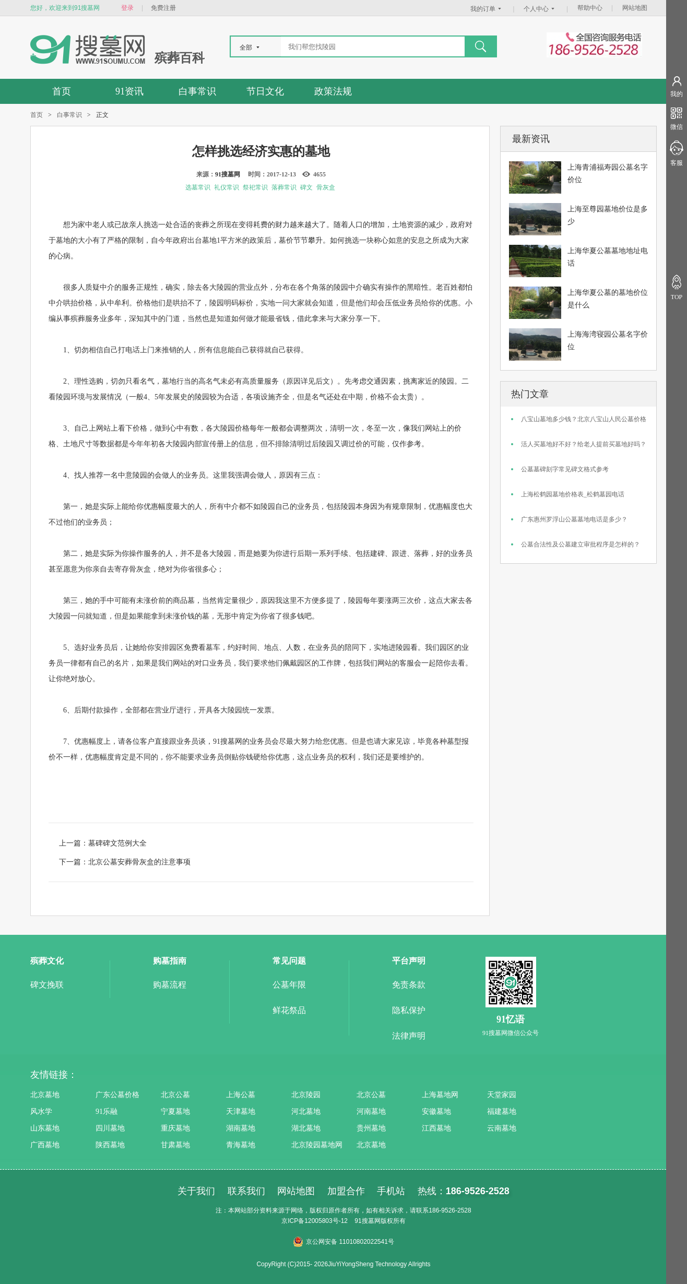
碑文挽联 (47, 984)
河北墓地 (306, 1111)
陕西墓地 (110, 1145)
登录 (127, 7)
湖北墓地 (306, 1128)
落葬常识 (284, 187)
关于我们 (196, 1191)
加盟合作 (346, 1191)
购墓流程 (169, 984)
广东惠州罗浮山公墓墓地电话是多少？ (574, 519)
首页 (61, 91)
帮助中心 (589, 7)
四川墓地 (110, 1128)
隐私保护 (408, 1010)
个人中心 (540, 9)
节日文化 (265, 91)
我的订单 (487, 9)
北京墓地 (45, 1095)
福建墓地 (501, 1111)
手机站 (391, 1191)
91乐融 (106, 1111)
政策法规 (333, 91)
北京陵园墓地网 (316, 1145)
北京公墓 (175, 1095)
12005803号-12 (326, 1220)
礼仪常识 (226, 187)
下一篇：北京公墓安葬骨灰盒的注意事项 (125, 862)
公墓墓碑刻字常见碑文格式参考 (565, 469)
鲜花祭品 (289, 1010)
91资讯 (129, 91)
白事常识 (197, 91)
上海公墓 (240, 1095)
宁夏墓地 (175, 1111)
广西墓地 (45, 1145)
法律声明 (408, 1035)
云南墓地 (501, 1128)
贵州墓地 (371, 1128)
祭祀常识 (255, 187)
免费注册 (163, 7)
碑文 (306, 187)
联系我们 (246, 1191)
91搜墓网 (227, 174)
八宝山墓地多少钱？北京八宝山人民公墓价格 (583, 419)
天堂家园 (501, 1095)
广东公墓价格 (117, 1095)
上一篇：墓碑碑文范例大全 (103, 843)
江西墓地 (436, 1128)
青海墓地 (240, 1145)
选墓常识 (197, 187)
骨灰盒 (325, 187)
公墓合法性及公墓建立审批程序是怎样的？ (580, 544)
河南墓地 (371, 1111)
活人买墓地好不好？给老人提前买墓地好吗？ (583, 444)
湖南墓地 (240, 1128)
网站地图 (634, 7)
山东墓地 (45, 1128)
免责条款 (408, 984)
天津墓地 (240, 1111)
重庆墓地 (175, 1128)
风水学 (41, 1111)
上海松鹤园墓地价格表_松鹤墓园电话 (572, 494)
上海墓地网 (440, 1095)
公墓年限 (289, 984)
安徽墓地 (436, 1111)
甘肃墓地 (175, 1145)
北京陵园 (306, 1095)
